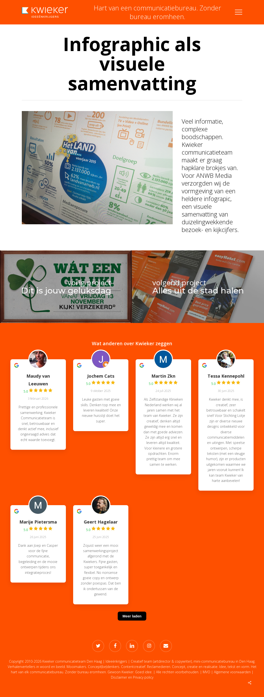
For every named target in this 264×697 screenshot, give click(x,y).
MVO (206, 672)
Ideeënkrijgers (116, 661)
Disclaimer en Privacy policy (132, 677)
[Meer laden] (132, 622)
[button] (238, 12)
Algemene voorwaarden (232, 672)
